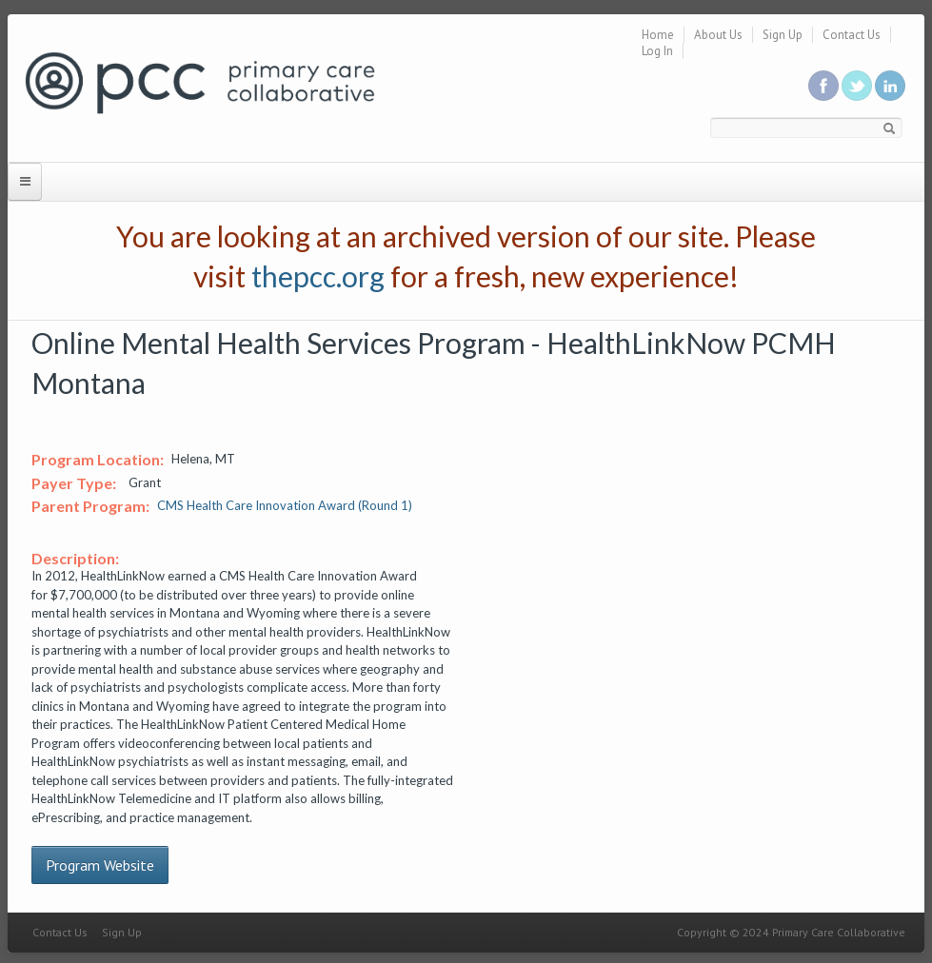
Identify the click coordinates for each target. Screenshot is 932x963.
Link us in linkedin (890, 85)
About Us (718, 35)
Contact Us (852, 35)
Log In (657, 51)
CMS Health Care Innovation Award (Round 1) (284, 505)
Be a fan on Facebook (823, 85)
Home (658, 35)
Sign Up (783, 35)
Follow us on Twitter (857, 85)
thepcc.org (318, 276)
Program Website (100, 865)
